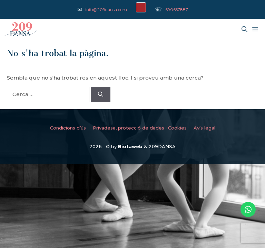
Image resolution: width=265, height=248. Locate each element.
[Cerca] (100, 94)
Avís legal (204, 128)
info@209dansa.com (106, 9)
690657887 (176, 9)
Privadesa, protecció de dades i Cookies (140, 128)
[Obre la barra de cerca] (244, 29)
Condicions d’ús (68, 128)
